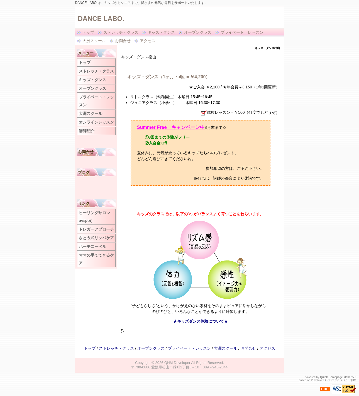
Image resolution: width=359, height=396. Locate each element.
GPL (345, 380)
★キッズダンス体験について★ (200, 321)
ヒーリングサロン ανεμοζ (94, 217)
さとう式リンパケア (96, 238)
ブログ (84, 172)
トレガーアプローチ (96, 229)
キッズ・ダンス (161, 32)
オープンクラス (197, 32)
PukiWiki (316, 380)
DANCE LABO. (101, 18)
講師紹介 (86, 131)
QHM (353, 380)
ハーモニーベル (92, 246)
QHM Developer (177, 363)
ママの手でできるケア (96, 259)
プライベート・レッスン (242, 32)
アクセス (147, 40)
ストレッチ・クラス (120, 32)
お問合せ (123, 40)
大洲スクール (94, 40)
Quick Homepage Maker (335, 377)
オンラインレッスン (96, 122)
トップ (88, 32)
